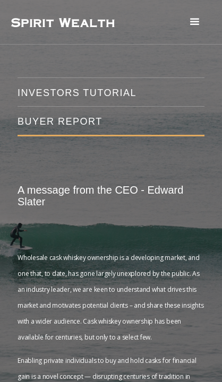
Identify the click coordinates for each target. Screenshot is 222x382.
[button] (194, 22)
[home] (63, 22)
